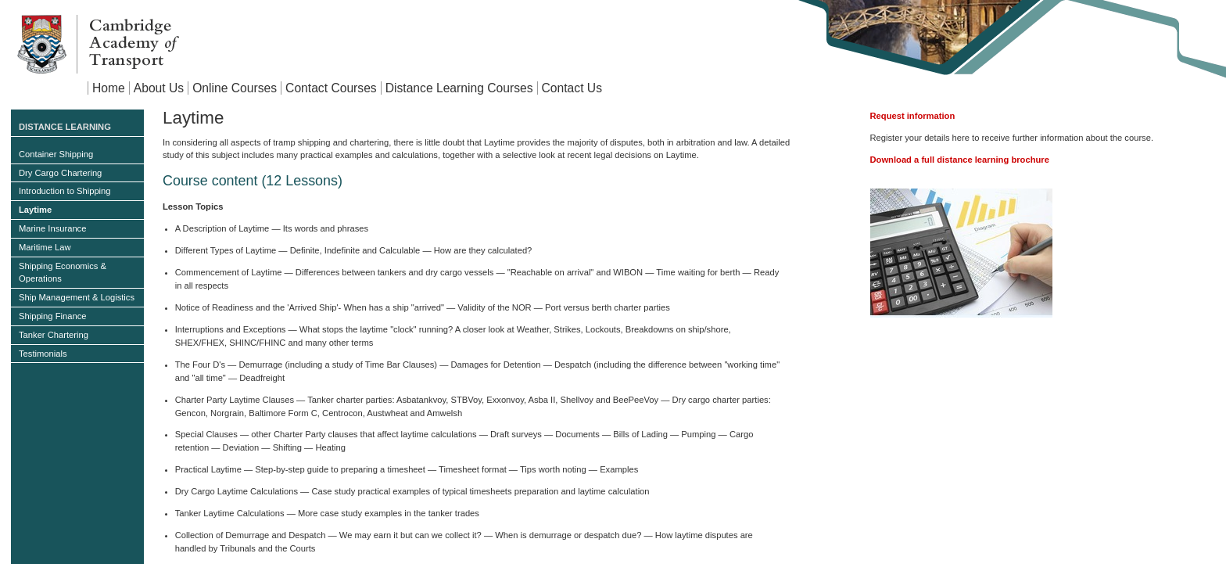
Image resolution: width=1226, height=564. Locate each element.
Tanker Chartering (53, 334)
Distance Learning (65, 126)
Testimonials (43, 353)
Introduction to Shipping (65, 191)
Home (108, 88)
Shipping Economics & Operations (62, 272)
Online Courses (234, 88)
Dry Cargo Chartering (60, 173)
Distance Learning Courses (459, 88)
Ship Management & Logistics (76, 297)
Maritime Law (45, 247)
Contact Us (572, 88)
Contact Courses (331, 88)
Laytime (35, 209)
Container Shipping (56, 154)
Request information (912, 115)
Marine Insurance (52, 228)
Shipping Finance (52, 316)
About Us (159, 88)
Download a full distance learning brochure (959, 159)
